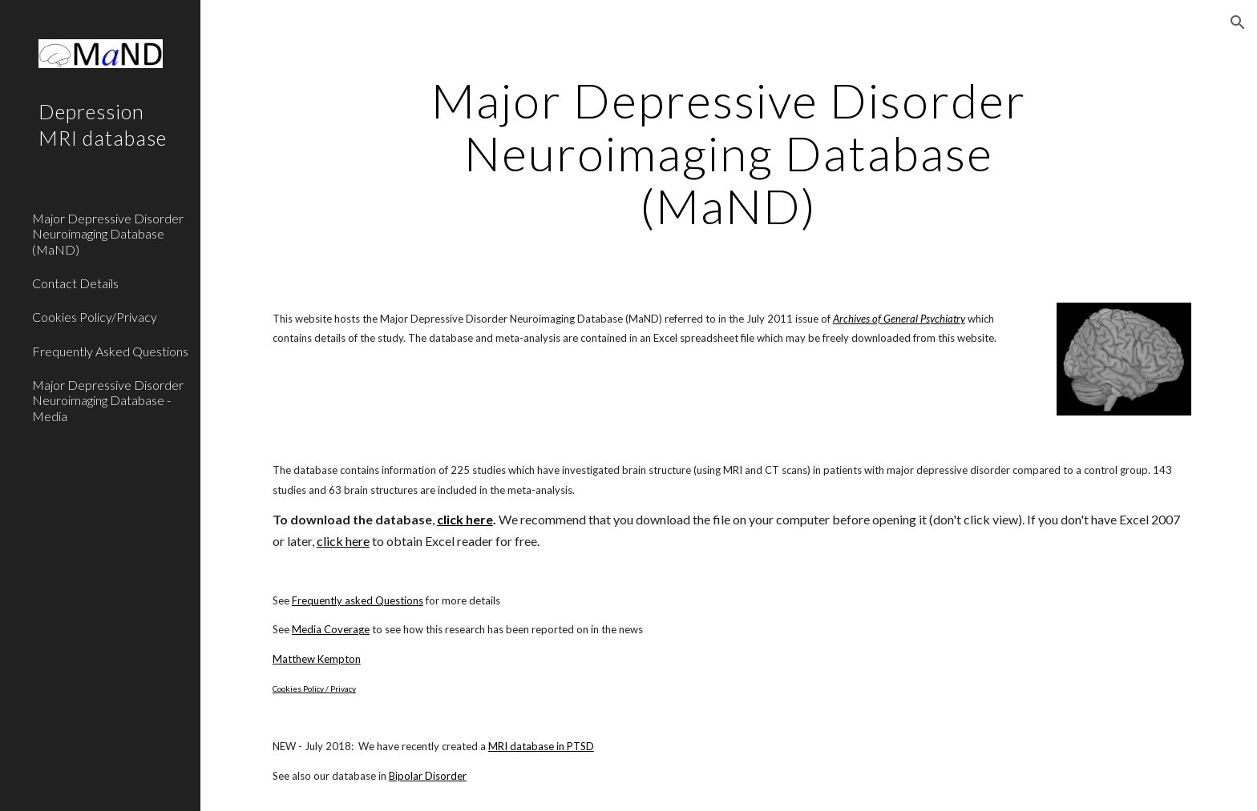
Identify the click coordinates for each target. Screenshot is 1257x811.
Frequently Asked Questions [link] (110, 351)
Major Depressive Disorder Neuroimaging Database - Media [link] (108, 400)
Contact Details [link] (75, 283)
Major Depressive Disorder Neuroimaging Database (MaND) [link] (108, 234)
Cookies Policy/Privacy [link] (94, 316)
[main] (728, 153)
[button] (1238, 22)
